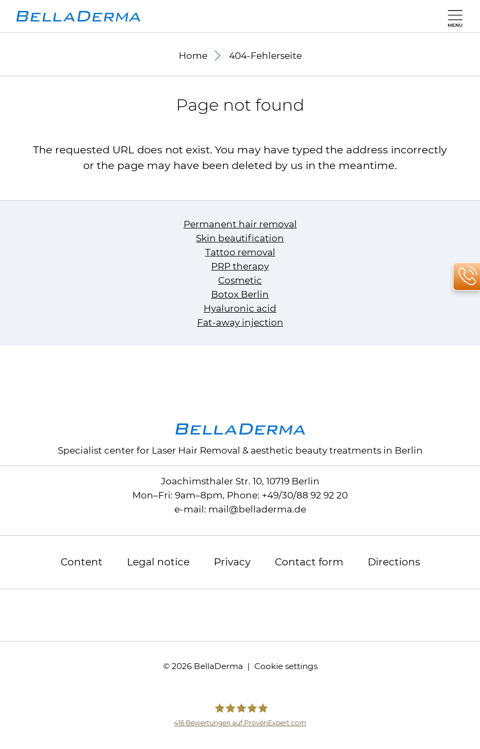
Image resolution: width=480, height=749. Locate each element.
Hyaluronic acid (240, 308)
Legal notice (158, 562)
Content (81, 562)
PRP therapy (240, 266)
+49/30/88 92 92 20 (305, 495)
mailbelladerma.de (257, 509)
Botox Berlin (240, 294)
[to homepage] (78, 16)
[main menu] (453, 16)
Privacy (232, 562)
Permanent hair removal (240, 224)
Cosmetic (240, 280)
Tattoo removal (240, 252)
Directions (394, 562)
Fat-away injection (240, 322)
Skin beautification (240, 238)
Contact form (309, 562)
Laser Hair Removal (196, 450)
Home (193, 55)
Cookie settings (285, 666)
